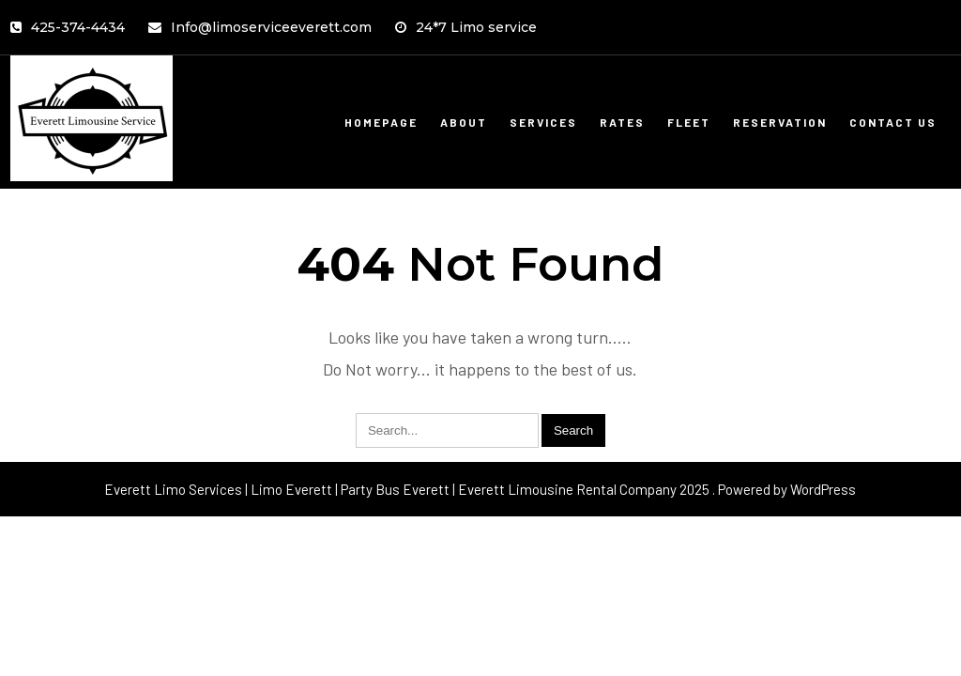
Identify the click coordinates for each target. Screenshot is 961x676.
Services (543, 122)
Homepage (381, 122)
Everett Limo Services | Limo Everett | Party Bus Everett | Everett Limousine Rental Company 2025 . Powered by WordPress (480, 489)
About (463, 122)
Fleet (688, 122)
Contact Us (893, 122)
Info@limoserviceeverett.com (260, 27)
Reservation (780, 122)
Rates (622, 122)
